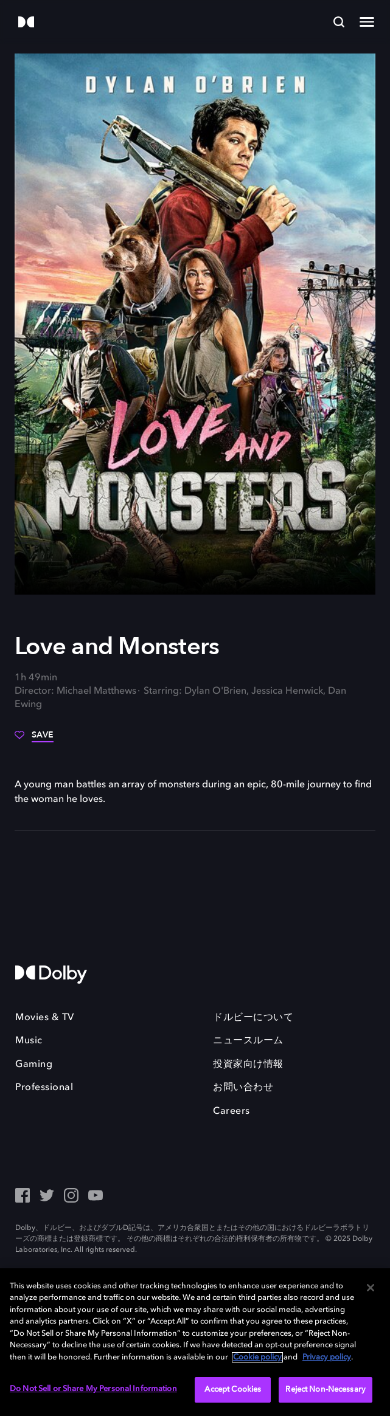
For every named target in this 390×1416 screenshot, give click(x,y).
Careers (231, 1111)
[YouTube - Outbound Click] (95, 1196)
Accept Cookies (232, 1390)
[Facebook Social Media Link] (22, 1196)
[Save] (34, 739)
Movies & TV (44, 1018)
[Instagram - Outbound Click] (71, 1196)
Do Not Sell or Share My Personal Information (93, 1389)
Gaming (33, 1064)
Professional (44, 1088)
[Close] (370, 1287)
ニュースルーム (248, 1041)
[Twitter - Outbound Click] (47, 1196)
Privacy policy (326, 1357)
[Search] (338, 21)
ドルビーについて (253, 1018)
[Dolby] (26, 23)
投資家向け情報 (248, 1064)
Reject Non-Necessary (325, 1390)
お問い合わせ (243, 1088)
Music (29, 1041)
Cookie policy (257, 1357)
